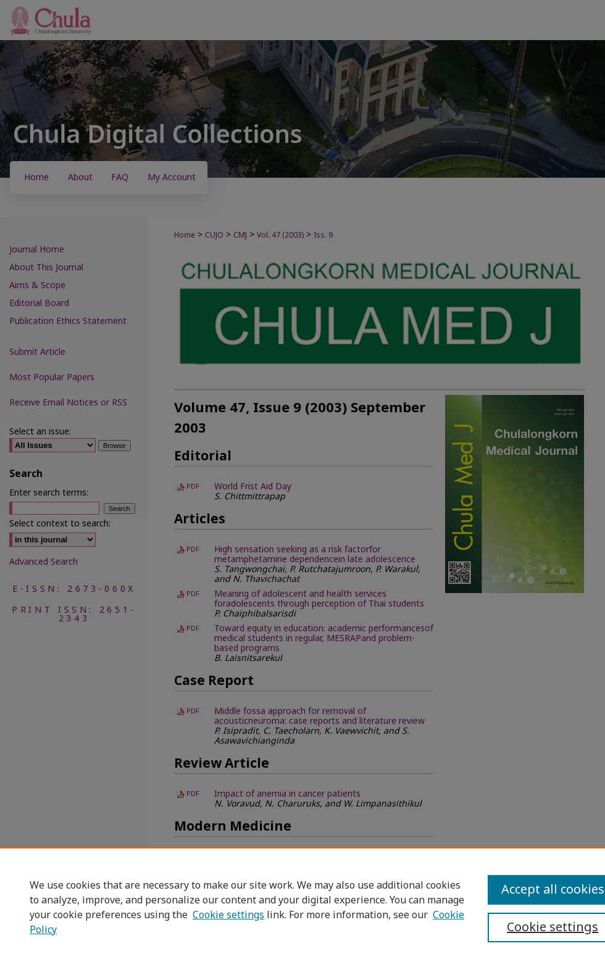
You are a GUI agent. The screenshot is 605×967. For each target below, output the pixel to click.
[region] (302, 907)
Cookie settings (228, 915)
